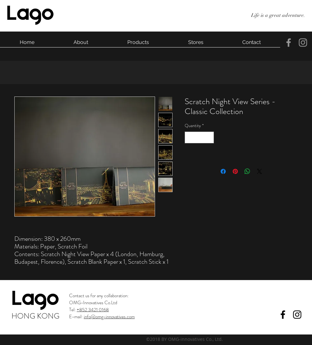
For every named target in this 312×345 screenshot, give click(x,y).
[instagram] (302, 42)
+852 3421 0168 (93, 309)
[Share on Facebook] (223, 171)
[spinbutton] (199, 137)
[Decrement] (190, 137)
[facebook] (288, 42)
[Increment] (209, 137)
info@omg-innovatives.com (109, 316)
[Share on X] (259, 171)
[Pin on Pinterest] (235, 171)
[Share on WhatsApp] (247, 171)
